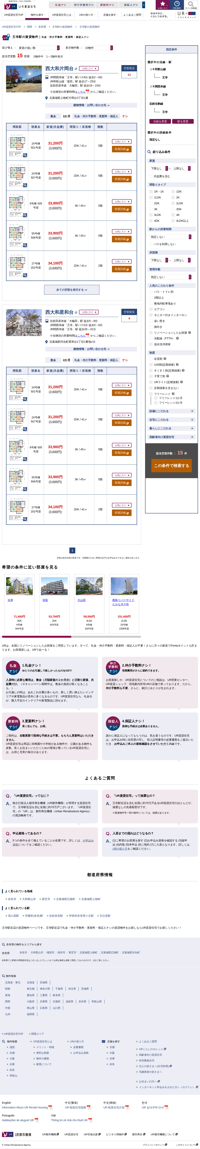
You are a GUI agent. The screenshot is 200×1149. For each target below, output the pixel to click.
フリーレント (162, 393)
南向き (158, 326)
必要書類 (78, 1047)
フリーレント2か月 (171, 402)
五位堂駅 (105, 915)
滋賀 (12, 1047)
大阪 (12, 1058)
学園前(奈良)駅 (34, 915)
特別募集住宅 (146, 1060)
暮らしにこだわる (160, 428)
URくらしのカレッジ (152, 1049)
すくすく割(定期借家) (167, 370)
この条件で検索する (171, 465)
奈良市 (12, 899)
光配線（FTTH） (164, 338)
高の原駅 (13, 915)
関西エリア (37, 1033)
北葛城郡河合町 (131, 952)
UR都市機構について (164, 1134)
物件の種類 (42, 1058)
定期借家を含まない (166, 388)
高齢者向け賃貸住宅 (161, 437)
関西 (29, 26)
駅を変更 (182, 121)
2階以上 (159, 297)
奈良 (12, 1069)
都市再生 (138, 1134)
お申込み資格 (81, 1052)
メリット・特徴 (45, 1047)
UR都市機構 (50, 1134)
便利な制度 (42, 1052)
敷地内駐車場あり (165, 303)
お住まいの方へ (149, 1081)
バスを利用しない (165, 244)
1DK (179, 191)
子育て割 (159, 376)
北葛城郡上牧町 (91, 899)
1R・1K (159, 191)
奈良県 (42, 26)
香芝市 (46, 899)
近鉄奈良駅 (56, 915)
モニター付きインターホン (170, 315)
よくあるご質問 (148, 1041)
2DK (156, 203)
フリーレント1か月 (171, 398)
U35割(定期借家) (164, 364)
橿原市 (50, 952)
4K (178, 214)
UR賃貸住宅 (71, 1134)
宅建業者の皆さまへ (150, 1071)
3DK (179, 209)
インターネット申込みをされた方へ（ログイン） (168, 1087)
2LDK (179, 203)
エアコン (159, 309)
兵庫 (12, 1064)
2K (178, 197)
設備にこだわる (159, 411)
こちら (81, 91)
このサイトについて (187, 1145)
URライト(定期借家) (166, 382)
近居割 (158, 358)
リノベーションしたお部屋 (170, 332)
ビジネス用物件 (116, 1134)
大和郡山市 (29, 899)
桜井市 (61, 952)
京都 (12, 1052)
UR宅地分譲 (92, 1134)
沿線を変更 (160, 121)
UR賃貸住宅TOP (11, 26)
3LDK (157, 214)
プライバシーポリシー (155, 1145)
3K (155, 209)
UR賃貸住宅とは (42, 1041)
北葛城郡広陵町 (65, 899)
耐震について (44, 1064)
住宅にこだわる (159, 419)
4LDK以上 (182, 220)
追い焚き (159, 320)
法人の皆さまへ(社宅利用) (155, 1066)
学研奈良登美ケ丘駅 (81, 915)
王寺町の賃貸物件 (62, 26)
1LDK (157, 197)
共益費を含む (162, 176)
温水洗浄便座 (162, 344)
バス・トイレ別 (163, 291)
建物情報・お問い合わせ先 (89, 105)
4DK (156, 220)
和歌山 (13, 1075)
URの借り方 (120, 848)
